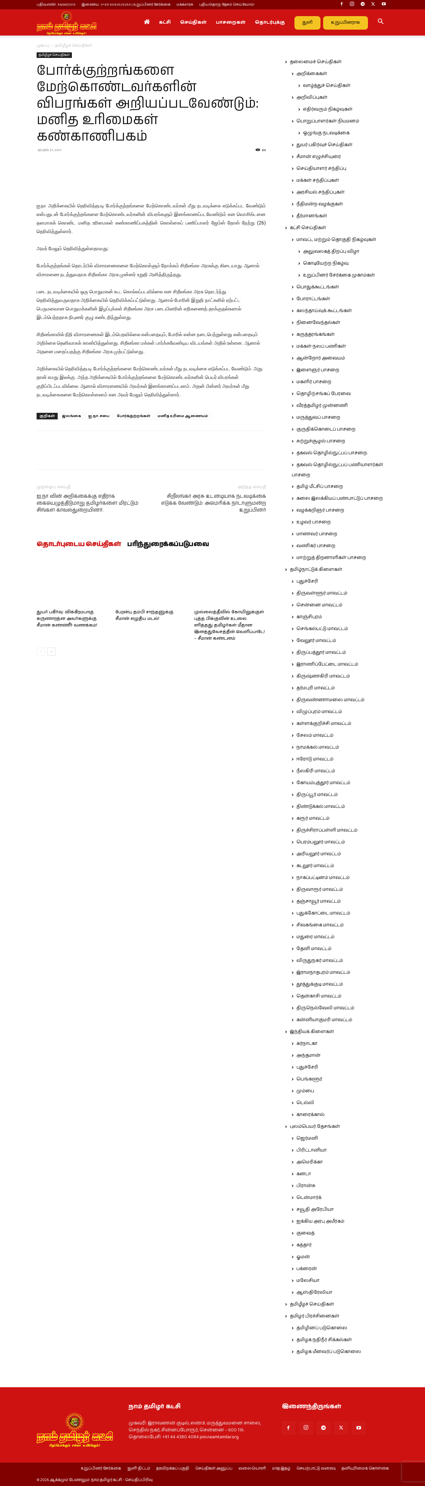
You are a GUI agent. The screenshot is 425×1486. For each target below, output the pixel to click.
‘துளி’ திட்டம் (138, 1469)
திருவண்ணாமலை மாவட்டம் (330, 699)
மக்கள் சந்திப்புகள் (317, 180)
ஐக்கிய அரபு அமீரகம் (320, 1221)
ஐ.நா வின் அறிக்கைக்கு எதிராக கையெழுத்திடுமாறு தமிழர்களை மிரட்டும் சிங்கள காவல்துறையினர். (87, 503)
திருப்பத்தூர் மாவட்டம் (321, 652)
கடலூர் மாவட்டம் (315, 865)
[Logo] (67, 22)
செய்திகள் (193, 22)
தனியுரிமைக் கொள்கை (365, 1469)
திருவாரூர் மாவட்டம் (319, 889)
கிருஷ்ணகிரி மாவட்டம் (323, 676)
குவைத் (305, 1233)
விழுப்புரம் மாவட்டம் (319, 711)
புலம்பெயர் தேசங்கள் (315, 1126)
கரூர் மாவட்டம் (312, 818)
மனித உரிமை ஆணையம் (183, 416)
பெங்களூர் (309, 1079)
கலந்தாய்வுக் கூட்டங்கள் (324, 310)
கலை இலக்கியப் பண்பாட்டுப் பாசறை (339, 498)
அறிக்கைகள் (311, 73)
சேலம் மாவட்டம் (314, 735)
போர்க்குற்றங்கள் (133, 416)
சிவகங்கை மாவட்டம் (320, 925)
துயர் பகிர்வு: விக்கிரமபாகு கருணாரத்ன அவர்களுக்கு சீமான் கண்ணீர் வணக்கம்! (67, 618)
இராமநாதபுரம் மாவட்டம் (323, 972)
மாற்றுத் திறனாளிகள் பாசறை (331, 557)
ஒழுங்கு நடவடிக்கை (326, 133)
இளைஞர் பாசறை (317, 370)
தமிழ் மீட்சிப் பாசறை (319, 486)
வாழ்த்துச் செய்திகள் (326, 85)
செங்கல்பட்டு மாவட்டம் (322, 628)
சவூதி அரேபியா (315, 1209)
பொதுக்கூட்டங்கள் (317, 287)
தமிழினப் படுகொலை (321, 1328)
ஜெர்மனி (307, 1138)
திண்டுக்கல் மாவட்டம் (320, 806)
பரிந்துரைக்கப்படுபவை (168, 544)
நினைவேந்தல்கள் (318, 322)
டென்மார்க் (308, 1197)
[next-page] (51, 652)
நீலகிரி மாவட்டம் (315, 771)
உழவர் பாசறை (313, 522)
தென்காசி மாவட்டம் (318, 996)
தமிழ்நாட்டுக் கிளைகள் (316, 569)
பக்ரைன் (306, 1268)
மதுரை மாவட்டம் (315, 937)
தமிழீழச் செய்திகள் (54, 55)
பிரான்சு (306, 1185)
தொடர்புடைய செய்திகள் (79, 544)
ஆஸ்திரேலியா (314, 1292)
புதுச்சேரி (307, 581)
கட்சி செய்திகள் (308, 227)
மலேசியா (307, 1280)
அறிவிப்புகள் (311, 97)
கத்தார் (304, 1245)
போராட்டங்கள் (313, 299)
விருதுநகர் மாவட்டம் (319, 960)
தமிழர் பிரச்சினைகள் (314, 1316)
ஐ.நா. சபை (98, 416)
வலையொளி (252, 1469)
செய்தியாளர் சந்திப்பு (321, 168)
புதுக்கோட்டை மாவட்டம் (323, 913)
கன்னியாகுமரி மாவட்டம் (324, 1019)
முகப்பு (43, 45)
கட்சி (165, 22)
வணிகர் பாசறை (315, 545)
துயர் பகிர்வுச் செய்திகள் (324, 144)
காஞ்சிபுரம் (309, 617)
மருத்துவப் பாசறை (318, 417)
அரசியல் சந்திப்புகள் (320, 192)
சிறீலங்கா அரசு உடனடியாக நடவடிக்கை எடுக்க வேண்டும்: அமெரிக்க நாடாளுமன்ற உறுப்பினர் (213, 503)
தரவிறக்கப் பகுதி (172, 1469)
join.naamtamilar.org (219, 1437)
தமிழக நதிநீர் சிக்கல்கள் (324, 1339)
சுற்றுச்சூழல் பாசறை (320, 441)
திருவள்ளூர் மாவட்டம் (321, 593)
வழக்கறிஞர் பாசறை (320, 510)
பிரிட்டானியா (311, 1150)
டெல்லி (305, 1102)
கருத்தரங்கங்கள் (315, 334)
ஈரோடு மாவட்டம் (314, 759)
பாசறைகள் (231, 22)
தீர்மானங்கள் (311, 216)
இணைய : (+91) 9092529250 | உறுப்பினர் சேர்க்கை (125, 4)
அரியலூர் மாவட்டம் (318, 854)
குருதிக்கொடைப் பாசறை (325, 429)
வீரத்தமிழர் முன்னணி (322, 405)
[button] (381, 22)
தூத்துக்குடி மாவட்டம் (319, 984)
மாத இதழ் (281, 1469)
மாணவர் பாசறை (316, 534)
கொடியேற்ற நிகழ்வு (326, 263)
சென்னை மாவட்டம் (319, 605)
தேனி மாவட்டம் (313, 948)
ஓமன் (303, 1256)
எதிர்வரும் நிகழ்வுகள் (327, 109)
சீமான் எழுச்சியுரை (318, 156)
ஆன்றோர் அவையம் (320, 358)
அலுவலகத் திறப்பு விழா (331, 251)
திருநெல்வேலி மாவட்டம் (325, 1008)
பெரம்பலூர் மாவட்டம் (320, 842)
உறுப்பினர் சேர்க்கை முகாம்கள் (339, 275)
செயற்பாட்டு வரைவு (316, 1469)
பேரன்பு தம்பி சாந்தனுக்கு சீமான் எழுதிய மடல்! (144, 615)
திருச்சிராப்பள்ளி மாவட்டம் (326, 830)
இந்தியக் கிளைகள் (312, 1031)
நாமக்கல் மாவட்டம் (317, 747)
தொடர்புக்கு (270, 22)
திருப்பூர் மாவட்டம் (317, 794)
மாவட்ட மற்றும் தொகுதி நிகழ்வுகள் (336, 239)
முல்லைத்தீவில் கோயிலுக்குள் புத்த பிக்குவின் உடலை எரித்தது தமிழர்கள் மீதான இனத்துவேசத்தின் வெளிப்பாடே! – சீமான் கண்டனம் (229, 625)
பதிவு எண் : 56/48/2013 (56, 4)
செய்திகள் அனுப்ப (213, 1469)
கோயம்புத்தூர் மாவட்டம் (323, 782)
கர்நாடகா (307, 1043)
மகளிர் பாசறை (313, 381)
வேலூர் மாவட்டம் (316, 640)
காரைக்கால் (310, 1114)
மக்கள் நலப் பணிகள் (321, 346)
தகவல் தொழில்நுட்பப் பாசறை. (332, 453)
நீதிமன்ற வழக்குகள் (319, 204)
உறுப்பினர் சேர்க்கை (101, 1469)
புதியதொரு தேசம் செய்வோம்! (227, 4)
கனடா (303, 1174)
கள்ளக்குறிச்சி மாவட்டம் (323, 723)
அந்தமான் (308, 1055)
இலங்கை (71, 416)
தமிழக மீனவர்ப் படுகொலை (328, 1351)
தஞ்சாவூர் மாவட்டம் (318, 901)
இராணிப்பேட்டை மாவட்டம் (327, 664)
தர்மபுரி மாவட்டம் (315, 688)
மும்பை (305, 1091)
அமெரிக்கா (309, 1162)
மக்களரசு (184, 4)
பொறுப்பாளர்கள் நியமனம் (327, 121)
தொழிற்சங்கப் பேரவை (323, 393)
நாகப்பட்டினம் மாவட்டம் (322, 877)
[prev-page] (41, 652)
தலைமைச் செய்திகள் (316, 62)
